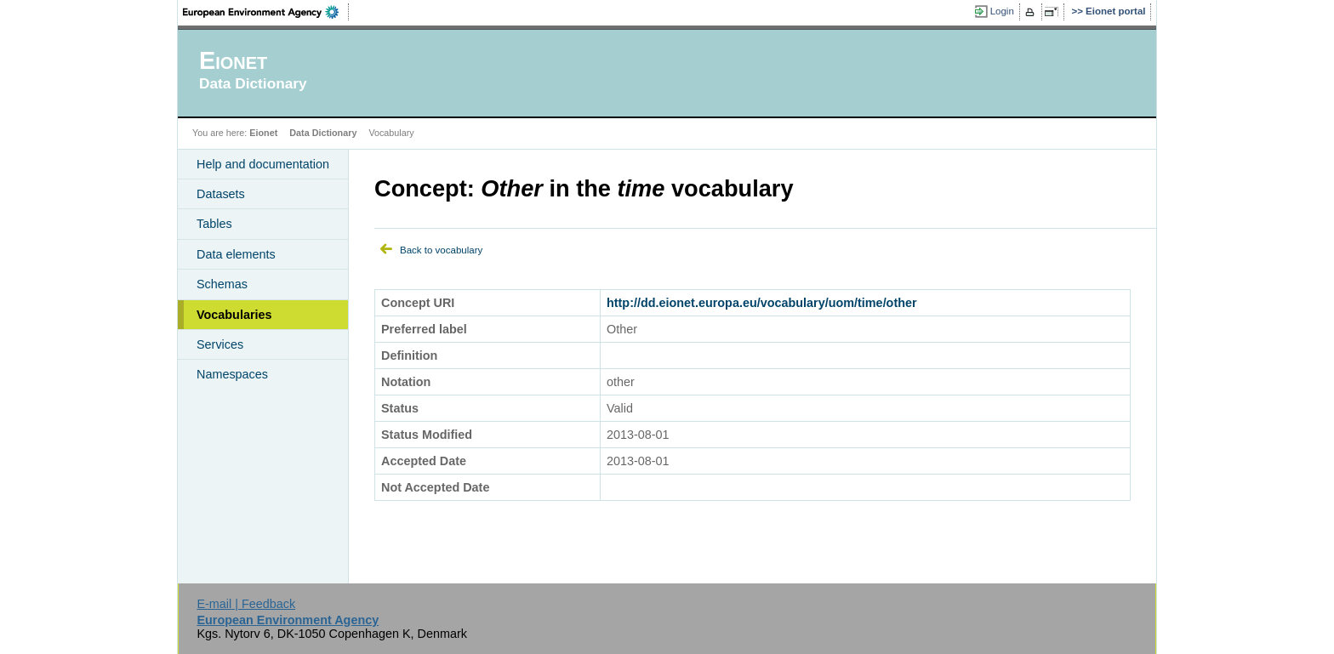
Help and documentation (263, 164)
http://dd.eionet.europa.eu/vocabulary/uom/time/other (762, 303)
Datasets (221, 194)
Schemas (222, 284)
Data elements (236, 254)
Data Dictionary (322, 133)
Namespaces (232, 374)
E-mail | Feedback (246, 604)
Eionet (263, 133)
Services (220, 344)
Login (1002, 11)
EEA (266, 11)
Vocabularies (234, 314)
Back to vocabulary (441, 250)
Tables (214, 223)
